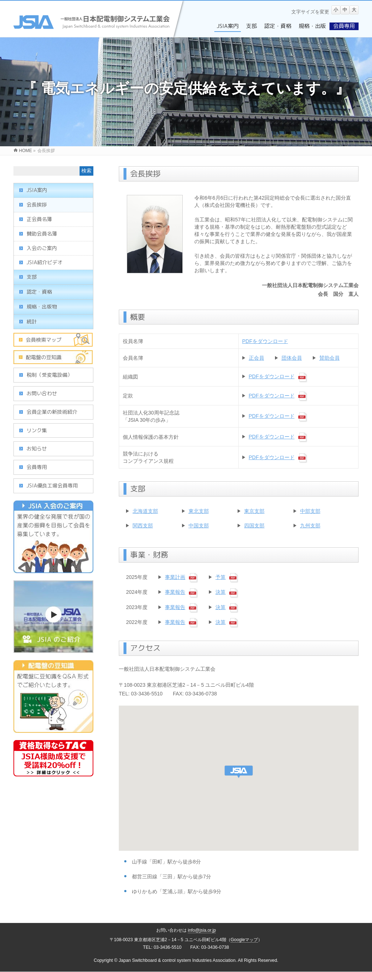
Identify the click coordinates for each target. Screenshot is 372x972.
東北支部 (199, 511)
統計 (32, 321)
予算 (220, 577)
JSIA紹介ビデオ (44, 262)
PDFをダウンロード (265, 341)
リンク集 (37, 430)
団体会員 (292, 358)
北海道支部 (145, 511)
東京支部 (254, 511)
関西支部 (143, 525)
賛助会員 (329, 358)
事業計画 (175, 577)
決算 (220, 592)
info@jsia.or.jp (202, 930)
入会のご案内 (42, 248)
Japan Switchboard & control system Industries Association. (178, 960)
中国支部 (199, 525)
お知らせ (37, 448)
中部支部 (310, 511)
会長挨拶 (37, 204)
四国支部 (254, 525)
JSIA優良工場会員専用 (52, 485)
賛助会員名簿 (42, 233)
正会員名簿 (39, 219)
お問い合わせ (42, 393)
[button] (239, 771)
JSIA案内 (37, 190)
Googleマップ (244, 939)
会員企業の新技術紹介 (52, 411)
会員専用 (37, 466)
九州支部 (310, 525)
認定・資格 (39, 291)
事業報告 (175, 592)
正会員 (256, 358)
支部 (32, 276)
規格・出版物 (42, 306)
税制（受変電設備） (49, 374)
